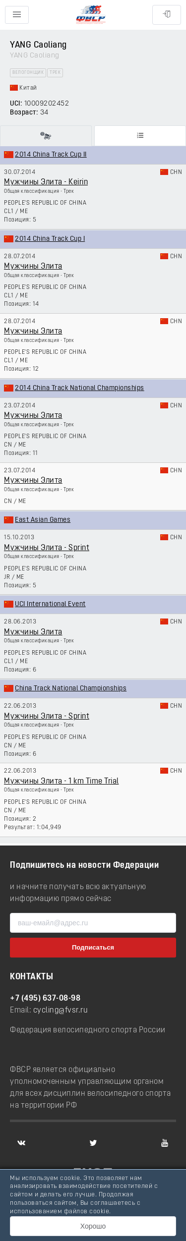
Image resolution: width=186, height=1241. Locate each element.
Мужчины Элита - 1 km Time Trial (61, 782)
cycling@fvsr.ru (60, 1011)
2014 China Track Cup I (50, 239)
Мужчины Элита (33, 267)
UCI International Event (50, 604)
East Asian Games (42, 520)
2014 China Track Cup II (51, 155)
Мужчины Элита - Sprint (46, 548)
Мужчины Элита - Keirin (46, 182)
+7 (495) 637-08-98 (45, 999)
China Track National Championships (70, 688)
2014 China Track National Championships (79, 388)
